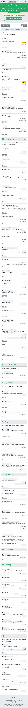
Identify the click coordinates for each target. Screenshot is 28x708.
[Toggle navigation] (25, 1)
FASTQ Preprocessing (11, 365)
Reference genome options (13, 139)
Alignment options (10, 422)
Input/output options (11, 29)
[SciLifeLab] (18, 702)
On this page (12, 1)
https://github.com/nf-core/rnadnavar (14, 20)
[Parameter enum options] (14, 69)
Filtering (6, 565)
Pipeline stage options (11, 383)
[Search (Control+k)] (20, 1)
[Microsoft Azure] (15, 702)
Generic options (9, 636)
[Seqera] (10, 702)
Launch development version (14, 18)
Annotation (7, 549)
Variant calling (8, 474)
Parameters (5, 25)
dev (25, 25)
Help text (4, 47)
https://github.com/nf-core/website (14, 705)
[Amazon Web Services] (13, 702)
